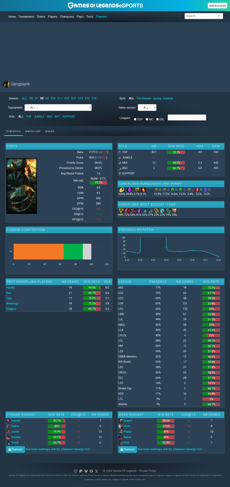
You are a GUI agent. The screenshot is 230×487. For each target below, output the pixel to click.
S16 (94, 98)
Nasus (12, 426)
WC (151, 119)
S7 (36, 98)
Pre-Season (144, 98)
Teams (41, 16)
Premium (101, 16)
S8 (41, 98)
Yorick (12, 442)
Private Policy (147, 471)
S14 (80, 98)
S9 (47, 98)
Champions (67, 16)
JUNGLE (39, 116)
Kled (123, 442)
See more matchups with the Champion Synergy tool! (48, 449)
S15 (87, 98)
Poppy (124, 431)
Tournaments (26, 16)
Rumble (13, 437)
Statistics (13, 131)
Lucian (12, 431)
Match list (32, 131)
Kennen (13, 420)
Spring (157, 98)
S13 (73, 98)
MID (49, 116)
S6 (31, 98)
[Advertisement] (107, 49)
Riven (124, 426)
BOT (57, 116)
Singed (125, 420)
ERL (161, 119)
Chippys (11, 309)
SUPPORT (68, 116)
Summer (168, 98)
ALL (24, 98)
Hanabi (10, 287)
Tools (89, 16)
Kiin (8, 293)
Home (12, 16)
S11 (60, 98)
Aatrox (124, 437)
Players (52, 16)
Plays (80, 16)
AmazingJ (12, 303)
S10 (53, 98)
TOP (28, 116)
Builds (50, 131)
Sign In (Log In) (217, 6)
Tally (9, 298)
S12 (66, 98)
